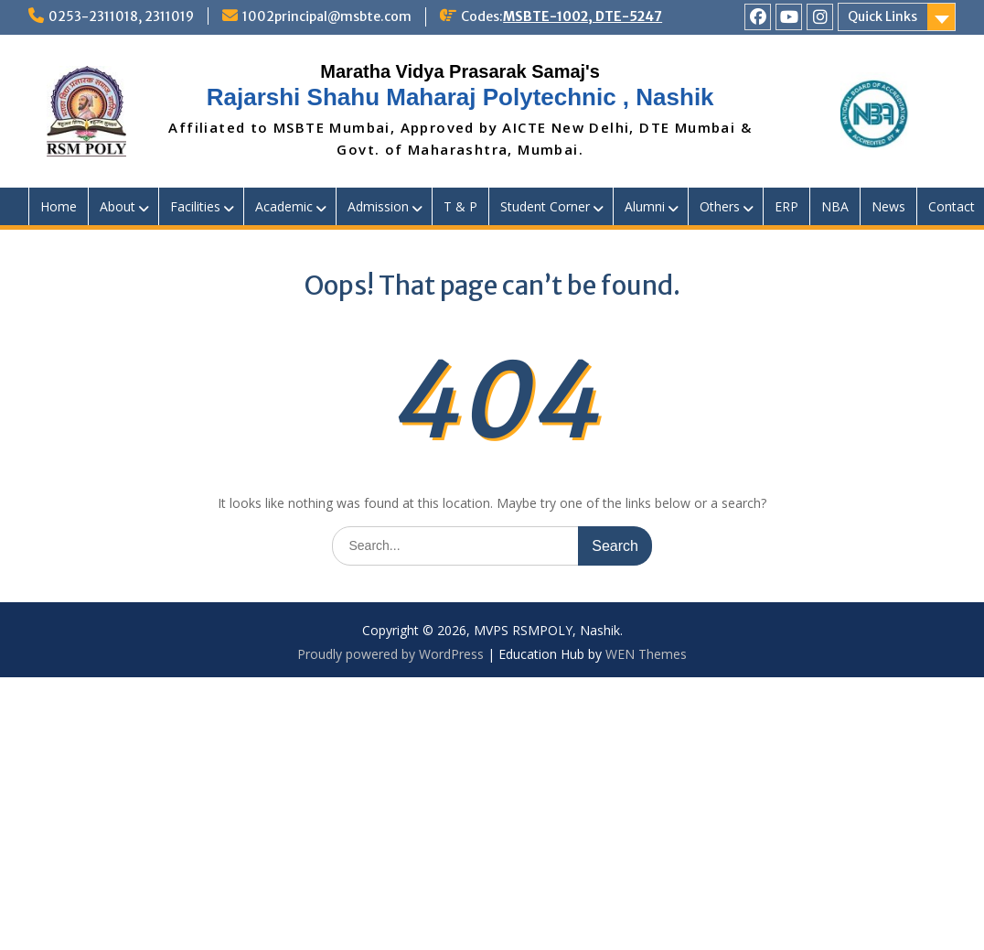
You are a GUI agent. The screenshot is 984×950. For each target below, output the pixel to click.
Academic (284, 206)
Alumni (645, 206)
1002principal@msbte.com (327, 16)
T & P (460, 206)
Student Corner (545, 206)
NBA (835, 206)
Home (58, 206)
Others (720, 206)
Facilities (195, 206)
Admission (378, 206)
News (888, 206)
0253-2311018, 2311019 (121, 16)
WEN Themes (646, 654)
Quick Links (882, 16)
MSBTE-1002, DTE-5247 (582, 16)
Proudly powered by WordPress (390, 654)
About (117, 206)
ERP (786, 206)
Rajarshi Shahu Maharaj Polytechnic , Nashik (460, 97)
